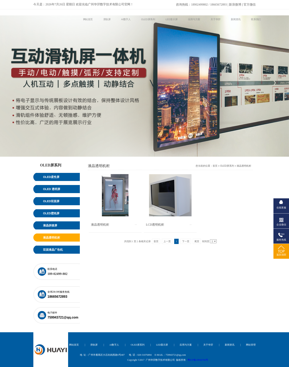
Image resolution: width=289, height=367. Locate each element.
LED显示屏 (162, 344)
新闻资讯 (229, 344)
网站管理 (251, 344)
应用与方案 (186, 344)
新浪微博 (209, 3)
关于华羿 (208, 344)
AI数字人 (114, 344)
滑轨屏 (94, 344)
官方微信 (251, 3)
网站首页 (74, 344)
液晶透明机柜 (244, 165)
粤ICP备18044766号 (198, 360)
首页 (215, 165)
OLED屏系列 (227, 165)
